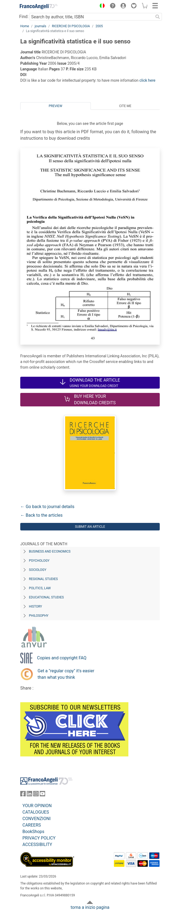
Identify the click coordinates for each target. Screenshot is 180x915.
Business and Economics (50, 551)
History (35, 606)
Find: (23, 16)
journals (40, 26)
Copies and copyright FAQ (61, 657)
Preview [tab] (55, 106)
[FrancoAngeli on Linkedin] (29, 794)
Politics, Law (40, 588)
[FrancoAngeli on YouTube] (42, 794)
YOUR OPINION (37, 805)
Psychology (39, 561)
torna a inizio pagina (90, 907)
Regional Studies (43, 579)
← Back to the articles (41, 515)
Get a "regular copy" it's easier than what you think (66, 674)
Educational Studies (46, 597)
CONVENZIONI (36, 818)
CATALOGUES (35, 812)
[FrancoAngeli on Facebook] (23, 794)
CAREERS (31, 825)
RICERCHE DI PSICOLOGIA (71, 26)
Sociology (37, 570)
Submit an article (90, 527)
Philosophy (38, 616)
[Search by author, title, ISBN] (91, 16)
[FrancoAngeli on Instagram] (36, 794)
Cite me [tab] (125, 106)
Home (24, 26)
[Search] (157, 16)
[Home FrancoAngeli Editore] (39, 6)
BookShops (33, 831)
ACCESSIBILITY (37, 844)
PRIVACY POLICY (38, 838)
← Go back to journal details (47, 506)
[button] (100, 6)
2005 (99, 26)
